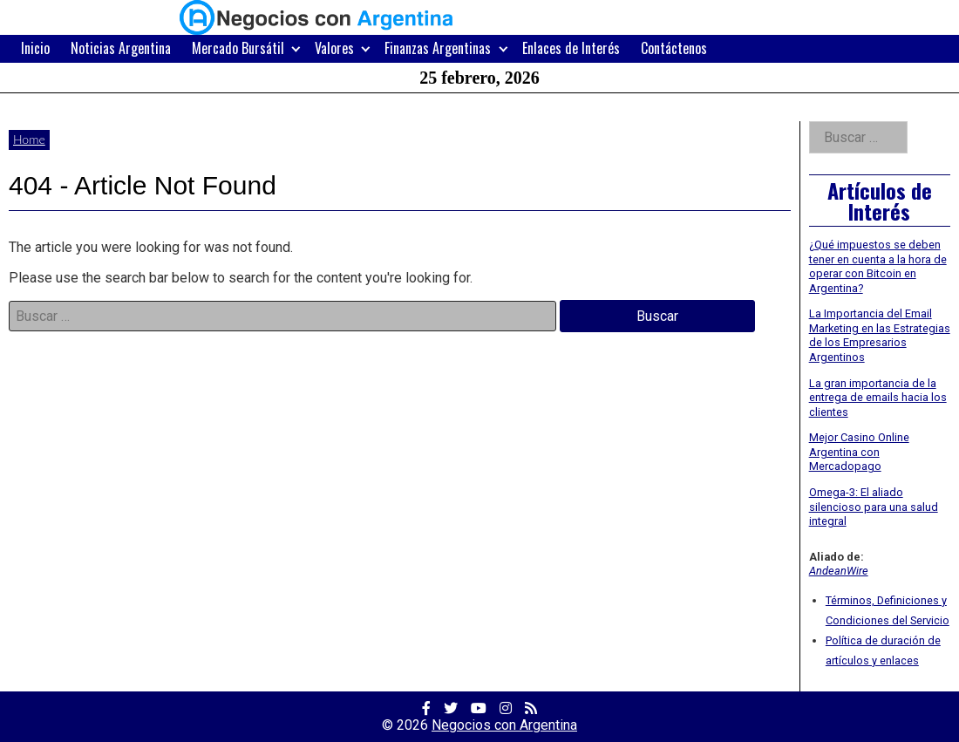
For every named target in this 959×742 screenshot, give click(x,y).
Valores (334, 47)
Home (29, 139)
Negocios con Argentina (504, 725)
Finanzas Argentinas (437, 47)
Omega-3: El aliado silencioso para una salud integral (873, 507)
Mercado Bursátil (238, 47)
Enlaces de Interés (571, 47)
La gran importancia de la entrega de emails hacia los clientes (878, 398)
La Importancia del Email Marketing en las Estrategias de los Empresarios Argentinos (879, 335)
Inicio (35, 47)
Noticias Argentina (121, 47)
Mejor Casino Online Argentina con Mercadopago (859, 452)
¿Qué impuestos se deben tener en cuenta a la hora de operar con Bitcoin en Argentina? (878, 266)
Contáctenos (674, 47)
